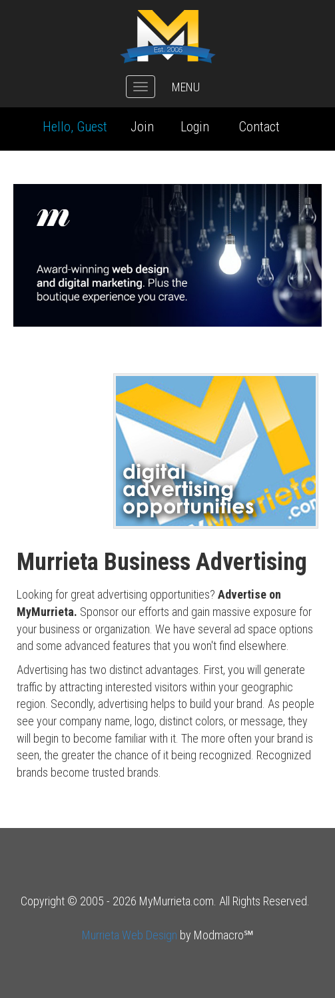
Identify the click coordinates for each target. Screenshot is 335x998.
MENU (186, 87)
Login (194, 127)
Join (142, 127)
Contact (259, 127)
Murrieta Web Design (129, 935)
